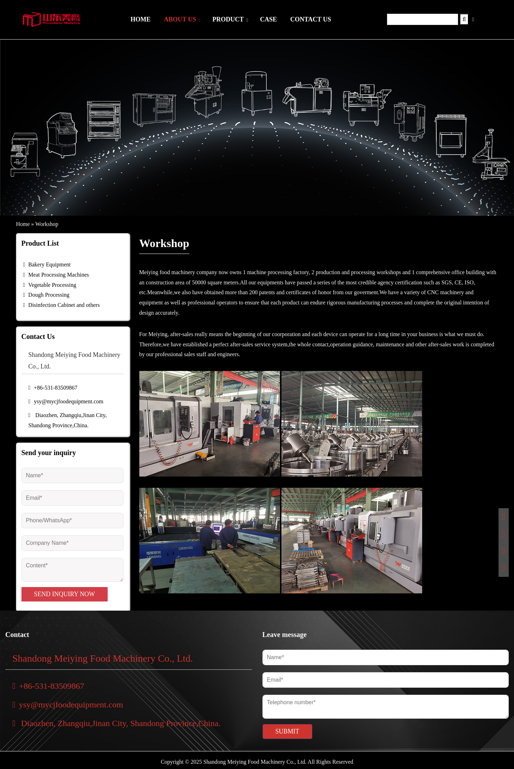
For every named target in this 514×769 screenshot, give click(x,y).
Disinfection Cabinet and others (64, 305)
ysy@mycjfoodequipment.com (65, 401)
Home (23, 224)
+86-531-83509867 (53, 388)
